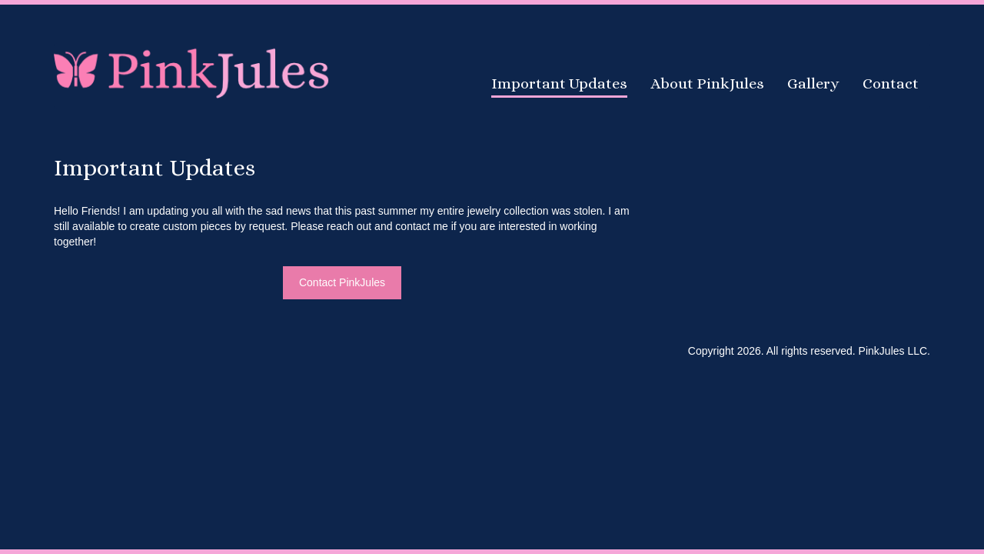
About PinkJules (707, 83)
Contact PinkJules (342, 282)
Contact (891, 83)
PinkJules (192, 71)
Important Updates (559, 83)
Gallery (813, 83)
